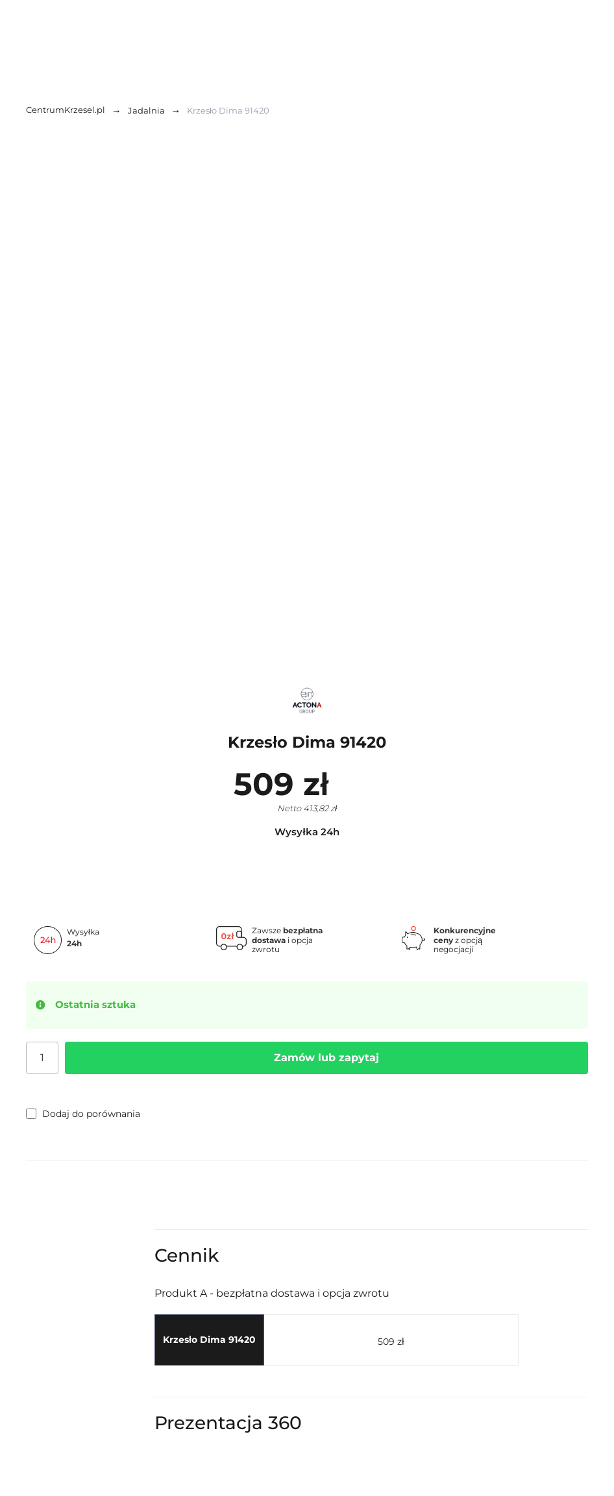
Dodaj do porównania (83, 1114)
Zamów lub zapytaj (326, 1057)
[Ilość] (42, 1058)
